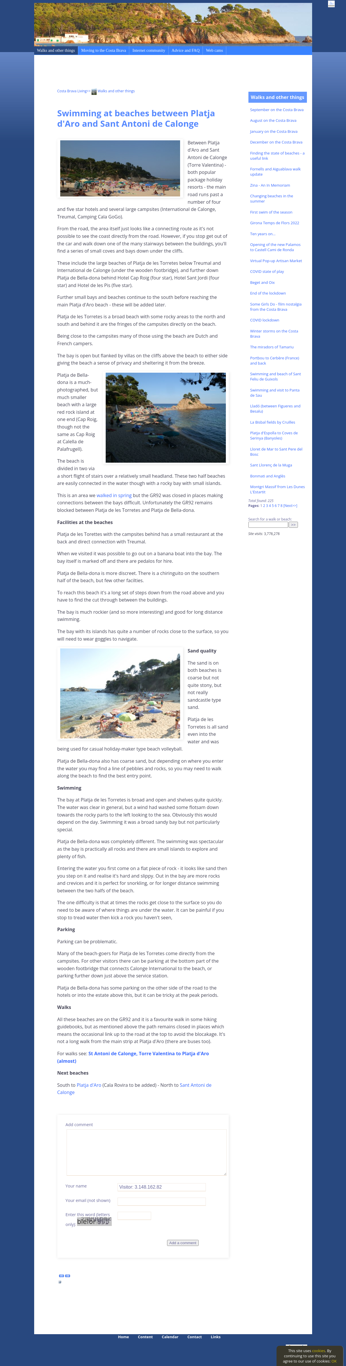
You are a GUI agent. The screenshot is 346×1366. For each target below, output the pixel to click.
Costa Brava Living (72, 91)
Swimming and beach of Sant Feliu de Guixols (275, 376)
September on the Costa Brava (277, 109)
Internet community (148, 50)
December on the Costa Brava (276, 142)
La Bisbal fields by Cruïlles (272, 422)
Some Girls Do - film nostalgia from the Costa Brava (276, 306)
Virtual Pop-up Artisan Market (276, 260)
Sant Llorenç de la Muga (271, 465)
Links (216, 1336)
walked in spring (114, 495)
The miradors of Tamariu (272, 347)
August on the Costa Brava (273, 120)
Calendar (170, 1336)
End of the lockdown (268, 293)
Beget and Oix (262, 282)
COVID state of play (267, 271)
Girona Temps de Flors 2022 (274, 222)
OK (334, 1361)
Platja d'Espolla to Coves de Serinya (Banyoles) (274, 435)
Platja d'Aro (89, 1085)
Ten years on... (263, 233)
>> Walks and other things (111, 91)
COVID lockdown (264, 320)
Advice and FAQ (186, 50)
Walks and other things (56, 50)
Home (123, 1336)
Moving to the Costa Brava (103, 50)
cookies (318, 1350)
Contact (194, 1336)
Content (145, 1336)
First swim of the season (271, 212)
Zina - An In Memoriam (270, 185)
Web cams (214, 50)
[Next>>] (290, 505)
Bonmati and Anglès (267, 476)
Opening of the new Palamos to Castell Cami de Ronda (275, 247)
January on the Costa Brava (274, 131)
